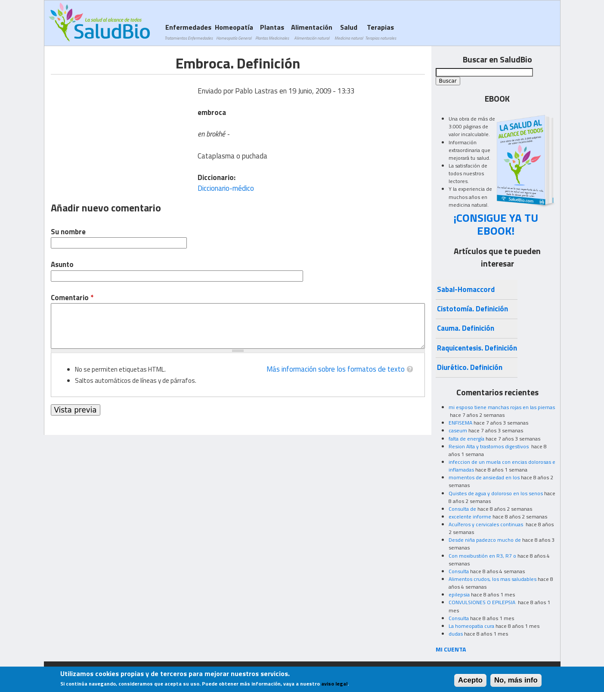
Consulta (459, 571)
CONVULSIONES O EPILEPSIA (483, 602)
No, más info (516, 680)
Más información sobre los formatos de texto (335, 369)
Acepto (470, 680)
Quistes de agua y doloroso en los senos (496, 493)
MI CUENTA (451, 649)
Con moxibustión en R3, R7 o (482, 556)
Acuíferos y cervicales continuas (486, 524)
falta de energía (466, 438)
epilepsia (459, 594)
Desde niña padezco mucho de (485, 540)
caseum (458, 430)
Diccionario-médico (226, 188)
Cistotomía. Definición (472, 308)
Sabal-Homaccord (466, 289)
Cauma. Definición (465, 328)
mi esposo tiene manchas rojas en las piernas (502, 407)
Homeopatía (234, 31)
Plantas (272, 31)
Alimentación (311, 31)
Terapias (380, 31)
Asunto (62, 264)
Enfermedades (188, 31)
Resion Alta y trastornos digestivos (489, 446)
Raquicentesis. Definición (477, 348)
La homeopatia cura (471, 626)
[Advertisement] (123, 134)
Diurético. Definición (469, 367)
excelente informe (470, 516)
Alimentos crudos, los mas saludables (492, 579)
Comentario (72, 297)
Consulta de (462, 509)
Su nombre (68, 232)
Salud (349, 31)
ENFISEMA (460, 423)
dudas (456, 634)
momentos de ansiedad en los (484, 477)
